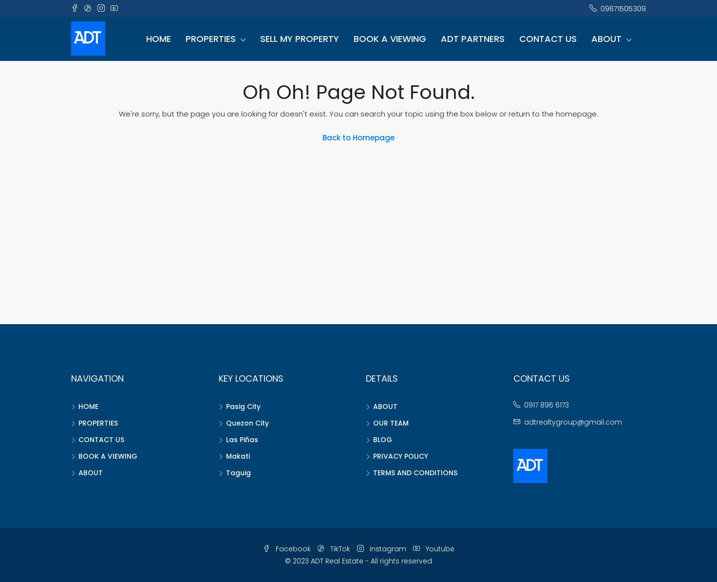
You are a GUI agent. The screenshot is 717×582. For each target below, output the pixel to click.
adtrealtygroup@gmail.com (573, 422)
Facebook (288, 549)
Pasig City (243, 406)
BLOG (382, 440)
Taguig (238, 473)
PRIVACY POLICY (400, 456)
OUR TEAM (391, 423)
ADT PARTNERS (473, 39)
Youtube (433, 549)
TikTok (335, 549)
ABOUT (606, 39)
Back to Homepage (358, 138)
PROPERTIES (211, 39)
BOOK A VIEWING (390, 39)
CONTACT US (548, 39)
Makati (238, 456)
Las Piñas (242, 440)
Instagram (382, 549)
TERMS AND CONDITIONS (415, 473)
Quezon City (247, 423)
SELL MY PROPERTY (299, 39)
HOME (158, 39)
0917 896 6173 (546, 405)
